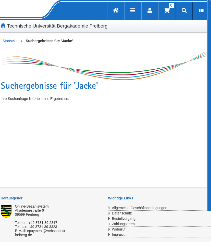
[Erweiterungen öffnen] (201, 11)
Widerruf (119, 229)
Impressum (121, 235)
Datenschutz (122, 213)
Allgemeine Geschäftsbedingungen (139, 208)
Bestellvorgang (124, 218)
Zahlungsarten (123, 224)
